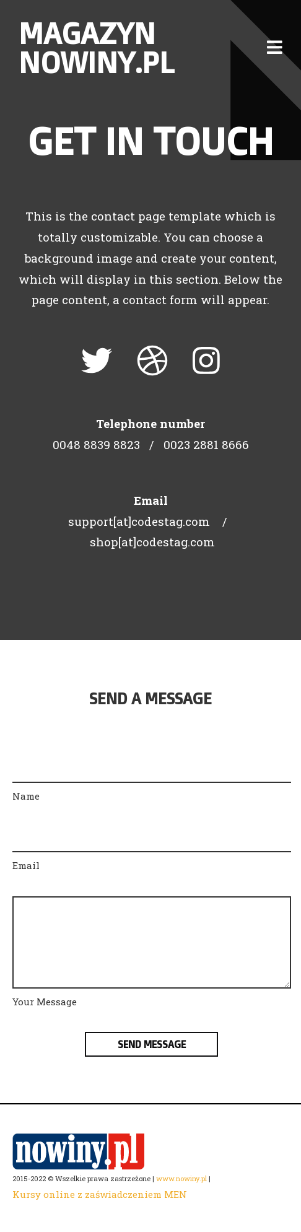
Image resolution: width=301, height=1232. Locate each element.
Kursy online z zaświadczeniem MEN (99, 1194)
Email (26, 865)
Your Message (44, 1001)
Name (26, 796)
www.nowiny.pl (181, 1178)
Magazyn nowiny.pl (96, 47)
